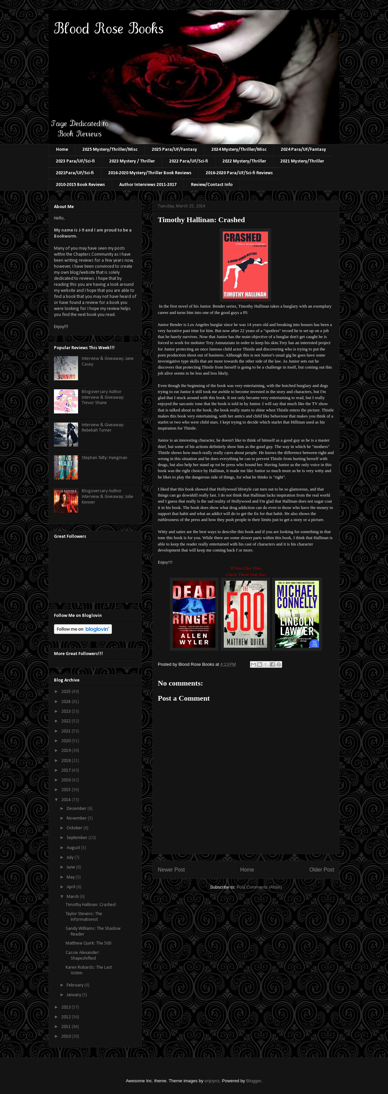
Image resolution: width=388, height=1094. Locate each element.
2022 (66, 721)
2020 (66, 741)
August (74, 847)
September (77, 837)
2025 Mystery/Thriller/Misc (109, 149)
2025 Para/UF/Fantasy (174, 149)
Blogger (253, 1080)
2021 (66, 731)
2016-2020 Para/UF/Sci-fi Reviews (239, 173)
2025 (66, 691)
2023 (66, 711)
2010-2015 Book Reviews (80, 184)
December (77, 808)
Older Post (321, 870)
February (75, 985)
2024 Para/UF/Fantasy (303, 149)
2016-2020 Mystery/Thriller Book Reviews (149, 173)
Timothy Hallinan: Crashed (91, 904)
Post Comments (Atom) (259, 887)
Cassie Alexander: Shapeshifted (83, 955)
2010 (66, 1036)
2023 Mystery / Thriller (132, 161)
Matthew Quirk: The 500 (88, 943)
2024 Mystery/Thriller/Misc (238, 149)
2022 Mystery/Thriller (244, 161)
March (73, 896)
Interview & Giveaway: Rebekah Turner (103, 428)
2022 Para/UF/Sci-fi (188, 161)
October (75, 828)
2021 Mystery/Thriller (302, 161)
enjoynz (212, 1080)
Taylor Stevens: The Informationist (84, 916)
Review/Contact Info (212, 184)
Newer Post (171, 870)
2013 (66, 1007)
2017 (66, 770)
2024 (66, 701)
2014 (66, 799)
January (74, 995)
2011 (66, 1026)
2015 (66, 789)
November (77, 818)
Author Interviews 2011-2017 (148, 184)
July (70, 857)
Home (62, 149)
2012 (66, 1017)
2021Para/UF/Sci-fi (75, 173)
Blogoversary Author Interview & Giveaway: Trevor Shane (103, 397)
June (71, 867)
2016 (66, 780)
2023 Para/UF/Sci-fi (75, 161)
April (71, 887)
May (71, 877)
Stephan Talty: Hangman (104, 457)
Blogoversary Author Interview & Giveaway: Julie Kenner (107, 497)
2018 (66, 760)
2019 (66, 750)
